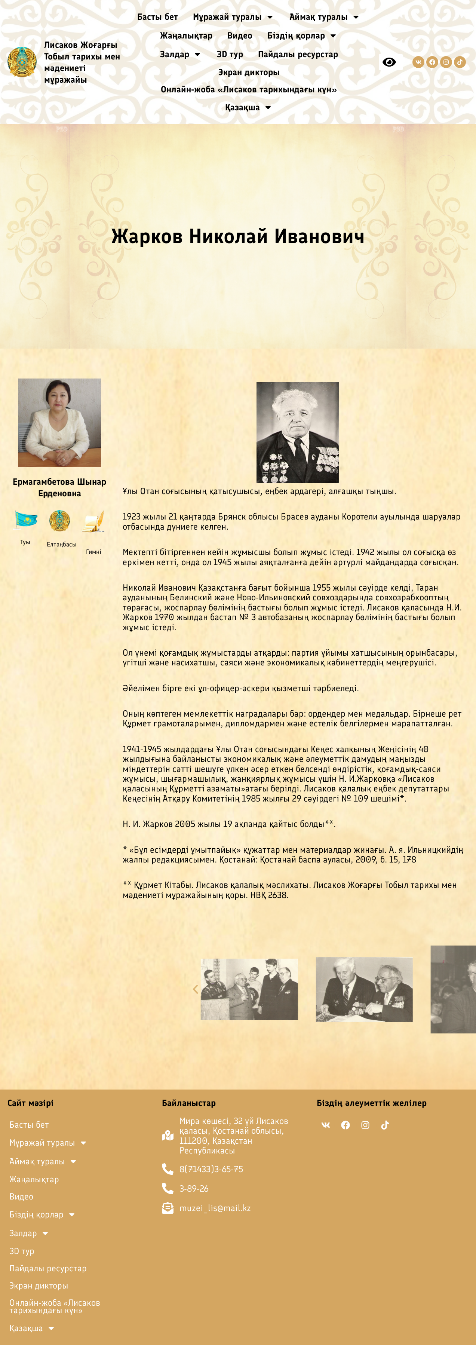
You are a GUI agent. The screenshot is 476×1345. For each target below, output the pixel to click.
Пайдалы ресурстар (298, 54)
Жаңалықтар (186, 35)
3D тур (230, 54)
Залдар (181, 54)
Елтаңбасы (62, 544)
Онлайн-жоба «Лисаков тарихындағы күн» (249, 89)
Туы (25, 542)
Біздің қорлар (302, 35)
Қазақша (249, 107)
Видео (239, 35)
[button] (375, 989)
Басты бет (157, 16)
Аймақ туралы (324, 17)
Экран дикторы (249, 72)
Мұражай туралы (233, 17)
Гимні (93, 551)
